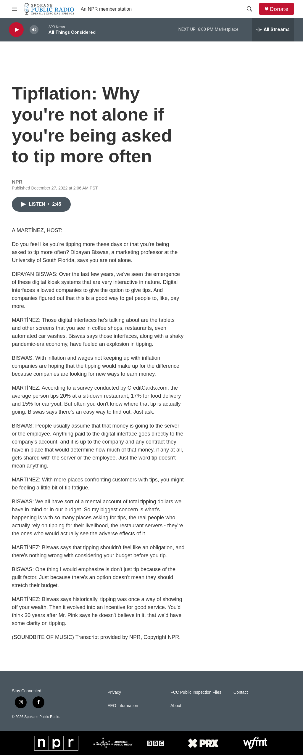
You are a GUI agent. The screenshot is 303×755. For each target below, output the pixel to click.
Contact (240, 692)
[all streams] (273, 29)
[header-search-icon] (249, 9)
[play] (16, 29)
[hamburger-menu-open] (14, 9)
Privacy (114, 692)
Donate (279, 9)
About (175, 705)
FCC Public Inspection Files (195, 692)
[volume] (34, 29)
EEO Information (122, 705)
